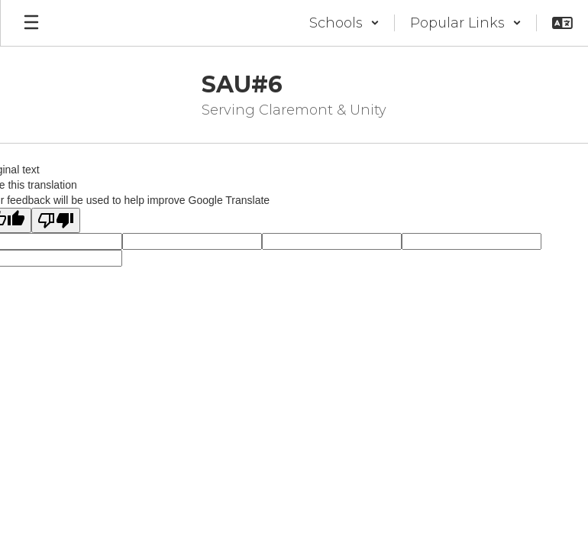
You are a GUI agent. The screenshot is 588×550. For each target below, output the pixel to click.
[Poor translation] (55, 220)
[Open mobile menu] (31, 23)
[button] (344, 23)
